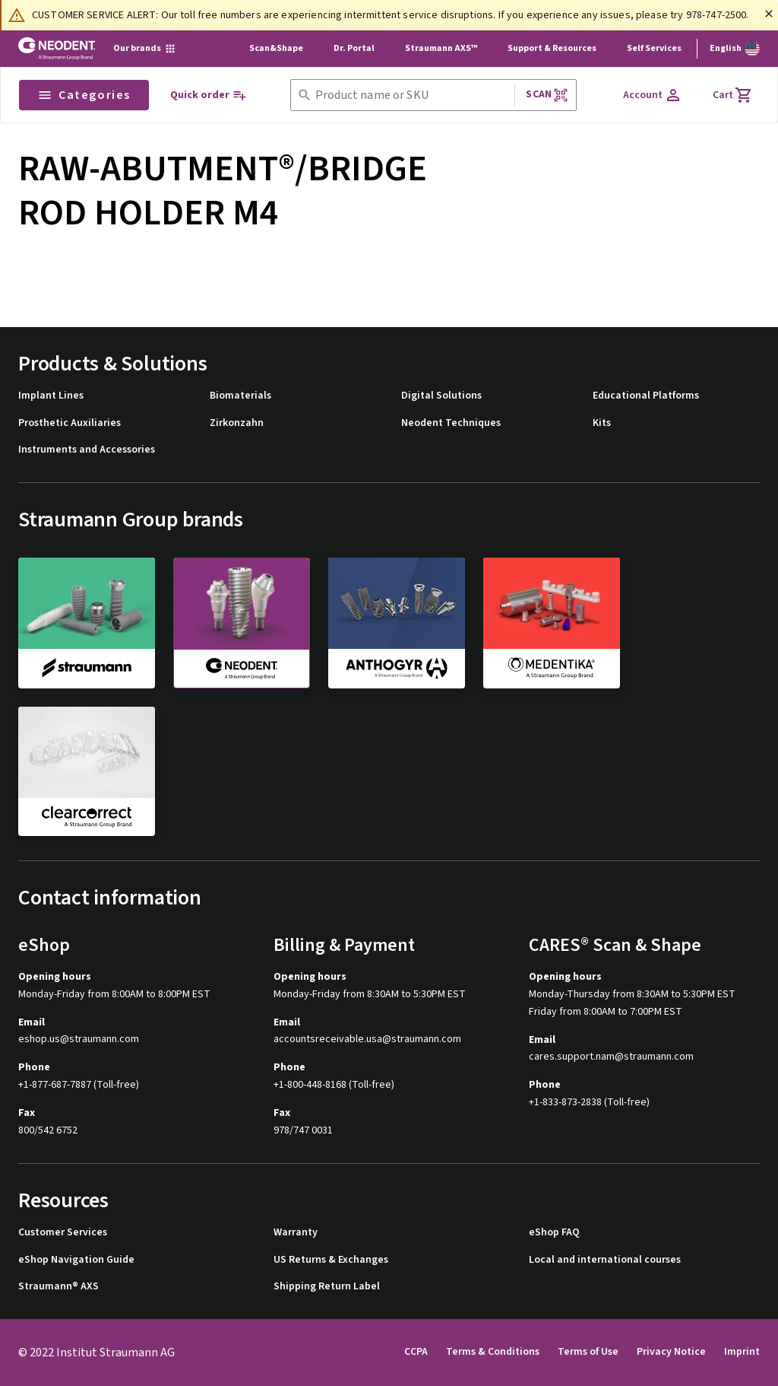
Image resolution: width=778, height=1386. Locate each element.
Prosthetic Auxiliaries (69, 423)
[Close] (769, 14)
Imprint (742, 1351)
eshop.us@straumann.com (78, 1039)
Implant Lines (51, 396)
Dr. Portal (354, 48)
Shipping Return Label (327, 1287)
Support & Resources (552, 48)
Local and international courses (605, 1260)
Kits (602, 423)
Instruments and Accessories (86, 450)
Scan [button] (547, 95)
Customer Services (62, 1232)
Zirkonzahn (237, 423)
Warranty (296, 1232)
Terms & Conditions (492, 1351)
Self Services (654, 48)
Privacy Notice (671, 1351)
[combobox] (411, 95)
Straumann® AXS (58, 1287)
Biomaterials (240, 396)
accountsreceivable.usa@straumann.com (367, 1039)
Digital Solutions (441, 396)
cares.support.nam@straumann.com (611, 1057)
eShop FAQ (554, 1232)
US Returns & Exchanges (331, 1260)
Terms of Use (588, 1351)
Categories (84, 95)
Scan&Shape (276, 48)
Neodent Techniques (451, 423)
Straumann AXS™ (441, 48)
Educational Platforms (646, 396)
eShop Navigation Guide (76, 1260)
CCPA (416, 1351)
